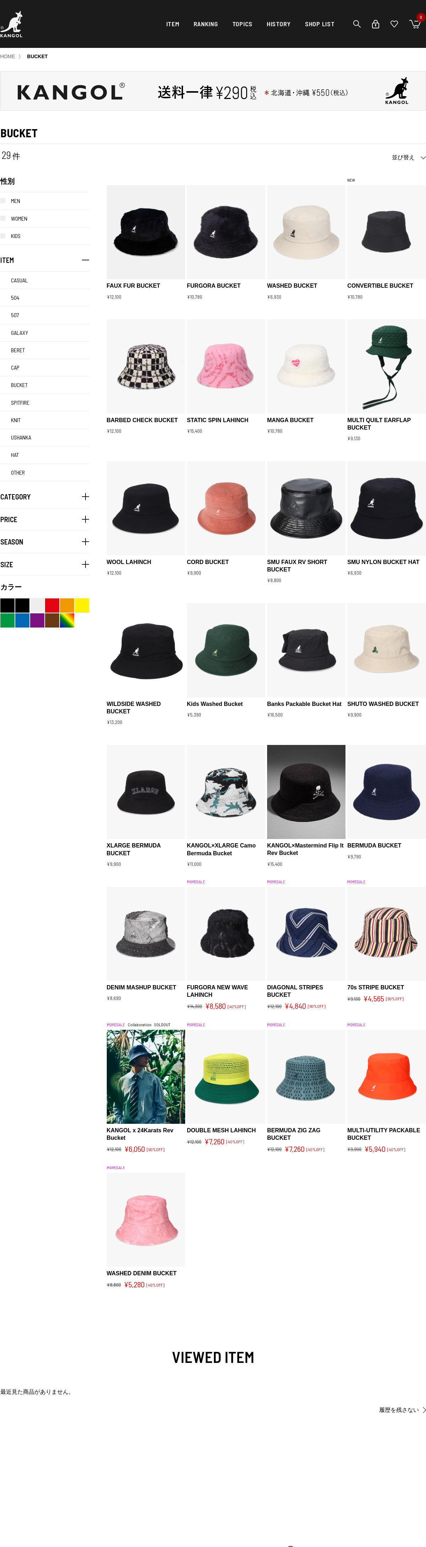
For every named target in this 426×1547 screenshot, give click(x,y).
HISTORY (279, 24)
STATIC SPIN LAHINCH (218, 420)
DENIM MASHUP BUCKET (141, 987)
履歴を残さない (399, 1410)
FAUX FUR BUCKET (133, 286)
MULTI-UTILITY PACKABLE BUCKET (383, 1134)
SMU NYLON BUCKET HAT (383, 562)
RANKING (206, 24)
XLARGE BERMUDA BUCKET (134, 849)
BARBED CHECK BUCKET (142, 420)
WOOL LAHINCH (129, 562)
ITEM (172, 24)
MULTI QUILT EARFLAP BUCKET (379, 424)
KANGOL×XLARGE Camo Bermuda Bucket (221, 849)
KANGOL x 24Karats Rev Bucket (140, 1134)
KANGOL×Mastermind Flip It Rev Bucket (305, 849)
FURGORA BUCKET (213, 286)
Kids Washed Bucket (215, 704)
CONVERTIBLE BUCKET (380, 286)
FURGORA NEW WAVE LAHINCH (217, 991)
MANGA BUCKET (290, 420)
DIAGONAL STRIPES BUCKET (295, 991)
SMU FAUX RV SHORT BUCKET (297, 566)
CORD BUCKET (208, 562)
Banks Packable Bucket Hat (304, 704)
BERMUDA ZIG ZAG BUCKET (294, 1134)
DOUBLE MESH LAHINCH (221, 1130)
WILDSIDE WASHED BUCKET (134, 707)
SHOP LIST (319, 24)
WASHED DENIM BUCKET (142, 1273)
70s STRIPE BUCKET (375, 987)
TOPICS (242, 24)
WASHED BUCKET (292, 286)
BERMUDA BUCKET (374, 845)
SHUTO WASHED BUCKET (383, 704)
